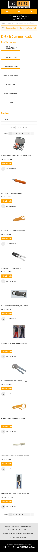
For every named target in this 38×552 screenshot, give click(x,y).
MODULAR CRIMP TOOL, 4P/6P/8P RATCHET (15, 493)
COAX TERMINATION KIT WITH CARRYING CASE (16, 155)
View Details (7, 163)
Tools (16, 23)
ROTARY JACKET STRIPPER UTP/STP (13, 418)
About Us (7, 526)
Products (10, 23)
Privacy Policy (14, 537)
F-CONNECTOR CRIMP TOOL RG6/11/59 (14, 381)
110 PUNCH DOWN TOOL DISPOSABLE (13, 231)
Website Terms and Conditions (12, 533)
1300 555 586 (19, 19)
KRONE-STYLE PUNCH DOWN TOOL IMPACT (15, 456)
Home (3, 23)
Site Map (23, 537)
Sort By (12, 127)
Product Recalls (13, 530)
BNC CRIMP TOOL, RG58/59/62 (11, 268)
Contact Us (15, 526)
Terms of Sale (23, 530)
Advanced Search (26, 526)
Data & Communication (27, 23)
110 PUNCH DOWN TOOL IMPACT (11, 193)
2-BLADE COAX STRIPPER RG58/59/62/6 (14, 306)
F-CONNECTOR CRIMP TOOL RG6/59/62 (14, 343)
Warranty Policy (28, 533)
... (25, 133)
